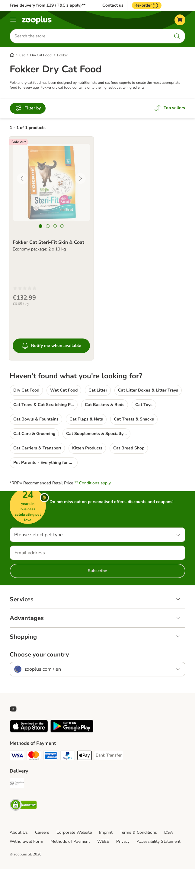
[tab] (40, 226)
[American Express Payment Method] (50, 756)
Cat (22, 55)
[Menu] (13, 20)
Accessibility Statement (159, 841)
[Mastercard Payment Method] (34, 756)
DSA (168, 832)
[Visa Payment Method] (17, 756)
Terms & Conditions (138, 832)
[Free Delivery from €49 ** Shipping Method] (17, 784)
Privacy (122, 841)
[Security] (23, 806)
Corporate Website (74, 832)
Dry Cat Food (41, 55)
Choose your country (39, 654)
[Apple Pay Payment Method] (84, 756)
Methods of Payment (70, 841)
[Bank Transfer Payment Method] (109, 755)
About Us (19, 832)
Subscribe (97, 571)
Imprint (106, 832)
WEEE (103, 841)
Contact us (112, 5)
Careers (42, 832)
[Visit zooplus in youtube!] (13, 709)
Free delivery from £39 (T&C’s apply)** (47, 5)
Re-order (146, 5)
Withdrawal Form (26, 841)
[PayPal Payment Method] (67, 756)
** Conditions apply (92, 483)
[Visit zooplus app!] (29, 731)
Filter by (28, 108)
